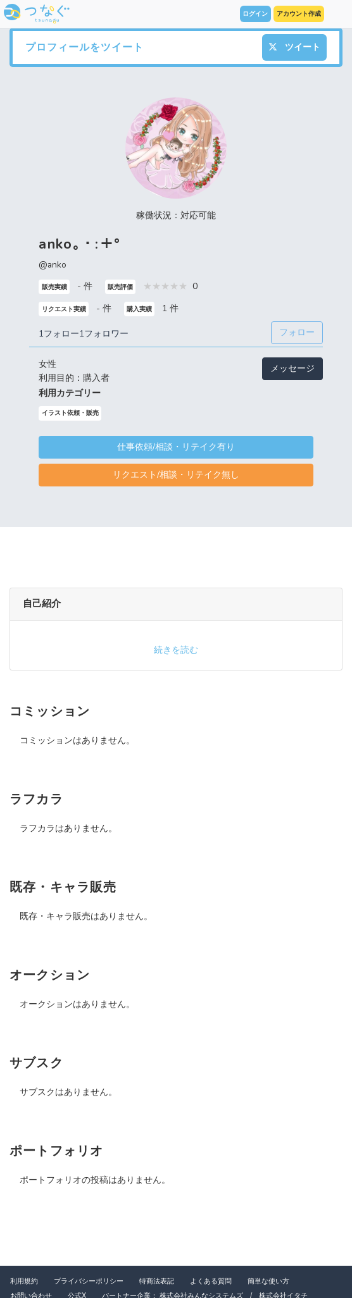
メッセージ (292, 368)
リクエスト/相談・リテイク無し (176, 475)
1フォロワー (104, 334)
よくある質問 (211, 1281)
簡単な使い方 (268, 1281)
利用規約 (24, 1281)
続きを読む (176, 650)
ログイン (255, 13)
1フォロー (59, 334)
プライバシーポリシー (88, 1281)
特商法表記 (156, 1281)
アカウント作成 (299, 13)
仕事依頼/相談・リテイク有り (176, 447)
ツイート (294, 47)
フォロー (297, 332)
